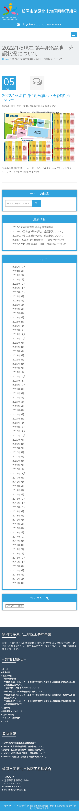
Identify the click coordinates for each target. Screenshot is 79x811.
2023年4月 (18, 313)
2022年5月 (18, 355)
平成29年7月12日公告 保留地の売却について (24, 691)
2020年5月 (18, 452)
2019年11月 (19, 473)
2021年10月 (19, 384)
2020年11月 (19, 431)
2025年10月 (19, 266)
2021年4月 (18, 410)
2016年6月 (18, 578)
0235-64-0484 (53, 24)
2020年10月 (19, 435)
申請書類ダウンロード (12, 711)
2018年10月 (19, 507)
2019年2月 (18, 494)
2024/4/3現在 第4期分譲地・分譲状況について (37, 231)
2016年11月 (19, 561)
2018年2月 (18, 532)
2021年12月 (19, 376)
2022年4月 (18, 359)
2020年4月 (18, 456)
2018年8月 (18, 515)
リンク (5, 721)
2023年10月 (19, 292)
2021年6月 (18, 401)
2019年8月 (18, 477)
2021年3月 (18, 414)
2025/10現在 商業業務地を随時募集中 (33, 227)
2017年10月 (19, 536)
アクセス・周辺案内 (11, 717)
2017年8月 (18, 545)
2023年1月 (18, 325)
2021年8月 (18, 393)
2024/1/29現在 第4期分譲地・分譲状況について (38, 239)
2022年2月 (18, 368)
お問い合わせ (8, 714)
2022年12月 (19, 330)
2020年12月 (19, 427)
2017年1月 (18, 553)
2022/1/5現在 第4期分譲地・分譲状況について (37, 98)
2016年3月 (18, 583)
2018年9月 (18, 511)
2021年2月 (18, 418)
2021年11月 (19, 380)
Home (5, 59)
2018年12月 (19, 498)
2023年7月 (18, 300)
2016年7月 (18, 574)
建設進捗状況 (10, 678)
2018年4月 (18, 528)
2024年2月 (18, 275)
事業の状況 (7, 675)
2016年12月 (19, 557)
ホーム (5, 669)
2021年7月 (18, 397)
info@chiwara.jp (30, 24)
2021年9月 (18, 389)
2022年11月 (19, 334)
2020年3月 (18, 460)
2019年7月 (18, 481)
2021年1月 (18, 422)
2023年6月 (18, 304)
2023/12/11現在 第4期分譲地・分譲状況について (39, 244)
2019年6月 (18, 486)
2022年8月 (18, 346)
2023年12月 (19, 283)
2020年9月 (18, 439)
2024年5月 (18, 271)
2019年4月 (18, 490)
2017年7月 (18, 549)
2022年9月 (18, 342)
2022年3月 (18, 363)
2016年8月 (18, 570)
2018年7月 (18, 519)
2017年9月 (18, 540)
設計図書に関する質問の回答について (22, 687)
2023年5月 (18, 308)
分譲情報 (6, 707)
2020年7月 (18, 448)
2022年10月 (19, 338)
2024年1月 (18, 279)
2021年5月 (18, 405)
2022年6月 (18, 351)
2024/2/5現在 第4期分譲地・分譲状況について (37, 235)
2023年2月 (18, 321)
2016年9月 (18, 566)
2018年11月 (19, 502)
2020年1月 (18, 469)
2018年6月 (18, 523)
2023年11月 (19, 287)
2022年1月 (18, 372)
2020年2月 (18, 464)
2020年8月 (18, 443)
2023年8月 (18, 296)
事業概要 (6, 672)
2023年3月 (18, 317)
